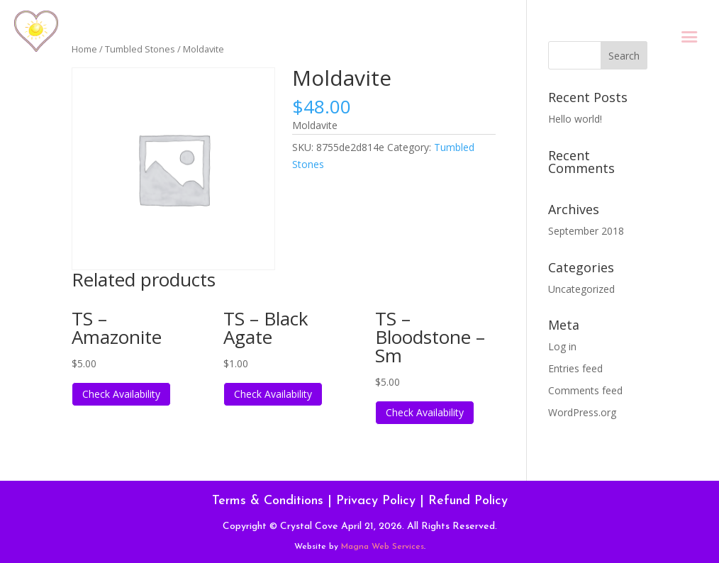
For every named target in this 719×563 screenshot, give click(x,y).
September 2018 (586, 231)
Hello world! (575, 119)
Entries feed (575, 368)
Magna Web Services (382, 546)
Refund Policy (468, 501)
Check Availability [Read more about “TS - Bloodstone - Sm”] (425, 412)
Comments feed (585, 390)
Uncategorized (581, 289)
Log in (562, 346)
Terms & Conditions (267, 501)
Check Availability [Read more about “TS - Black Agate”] (273, 394)
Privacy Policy (376, 501)
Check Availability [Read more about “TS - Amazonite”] (121, 394)
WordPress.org (582, 412)
